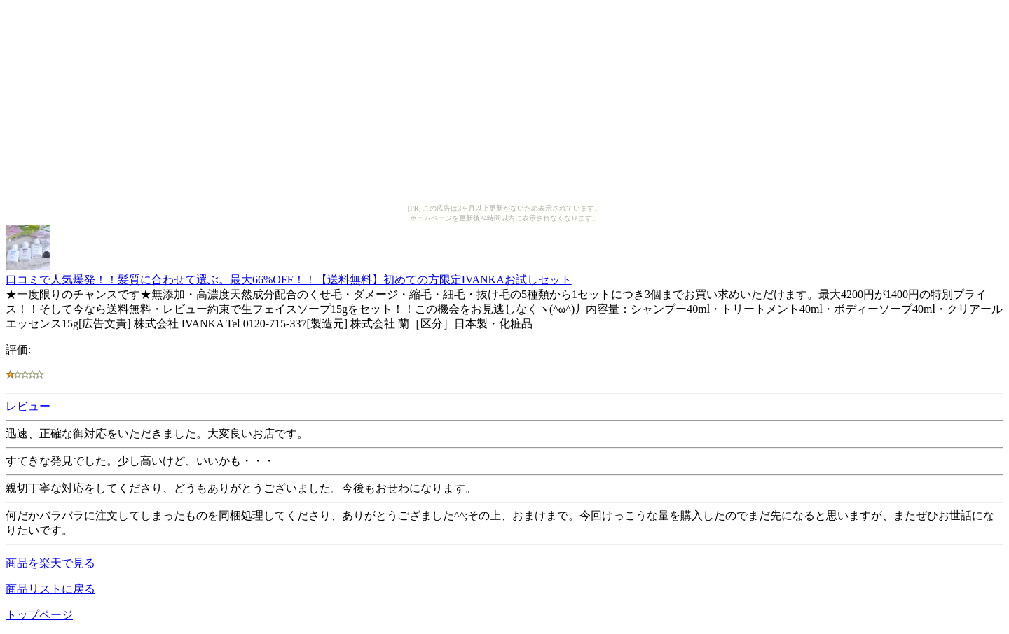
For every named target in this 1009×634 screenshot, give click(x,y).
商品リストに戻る (50, 589)
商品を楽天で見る (50, 563)
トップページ (39, 615)
